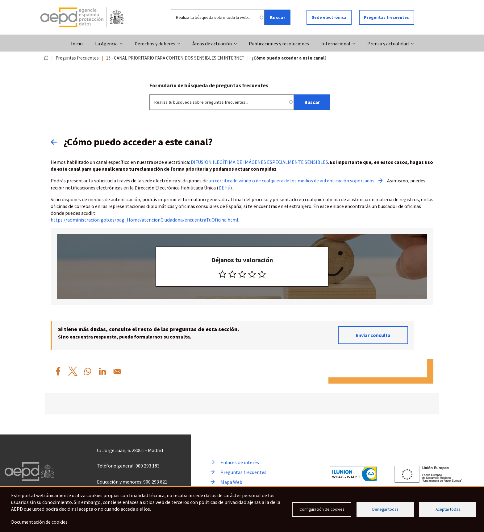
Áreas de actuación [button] (212, 43)
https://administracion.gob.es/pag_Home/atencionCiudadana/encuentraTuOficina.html (144, 219)
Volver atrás (57, 141)
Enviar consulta (373, 334)
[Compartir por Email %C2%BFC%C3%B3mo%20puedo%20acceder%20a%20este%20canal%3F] (117, 370)
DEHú (224, 187)
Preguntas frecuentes (386, 17)
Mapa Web (231, 481)
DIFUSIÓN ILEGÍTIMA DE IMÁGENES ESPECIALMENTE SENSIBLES (259, 162)
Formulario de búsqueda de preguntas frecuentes (208, 85)
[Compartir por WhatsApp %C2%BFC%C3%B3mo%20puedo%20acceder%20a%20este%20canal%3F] (87, 370)
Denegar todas (385, 509)
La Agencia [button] (106, 43)
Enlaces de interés (239, 462)
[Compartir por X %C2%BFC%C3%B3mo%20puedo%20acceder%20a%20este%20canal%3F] (73, 370)
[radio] (222, 273)
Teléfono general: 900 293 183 (128, 465)
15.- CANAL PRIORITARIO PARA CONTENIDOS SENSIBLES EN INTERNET (175, 58)
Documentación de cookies (39, 522)
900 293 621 (155, 481)
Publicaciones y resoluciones (279, 43)
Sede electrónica (329, 17)
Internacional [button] (335, 43)
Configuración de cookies (321, 509)
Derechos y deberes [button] (155, 43)
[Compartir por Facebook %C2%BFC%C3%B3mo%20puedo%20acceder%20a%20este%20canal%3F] (58, 370)
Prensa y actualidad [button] (388, 43)
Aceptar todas (448, 509)
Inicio (77, 43)
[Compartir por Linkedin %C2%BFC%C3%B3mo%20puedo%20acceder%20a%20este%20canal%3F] (102, 370)
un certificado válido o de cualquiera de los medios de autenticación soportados (293, 180)
